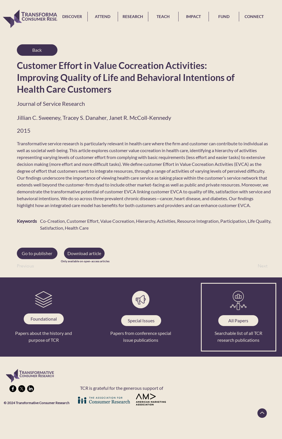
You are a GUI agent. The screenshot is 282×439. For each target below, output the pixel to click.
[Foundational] (43, 319)
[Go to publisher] (37, 253)
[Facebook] (12, 388)
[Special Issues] (141, 320)
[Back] (37, 50)
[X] (21, 388)
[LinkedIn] (30, 388)
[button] (84, 253)
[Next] (253, 266)
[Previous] (36, 266)
